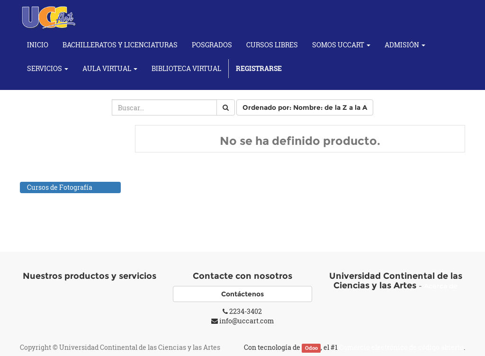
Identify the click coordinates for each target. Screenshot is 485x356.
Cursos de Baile (51, 174)
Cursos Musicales (55, 199)
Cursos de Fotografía (59, 187)
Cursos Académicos (58, 150)
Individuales (57, 210)
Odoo (311, 348)
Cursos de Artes (51, 162)
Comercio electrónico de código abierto (401, 347)
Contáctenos (242, 294)
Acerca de (441, 286)
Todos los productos (58, 138)
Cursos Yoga (46, 223)
